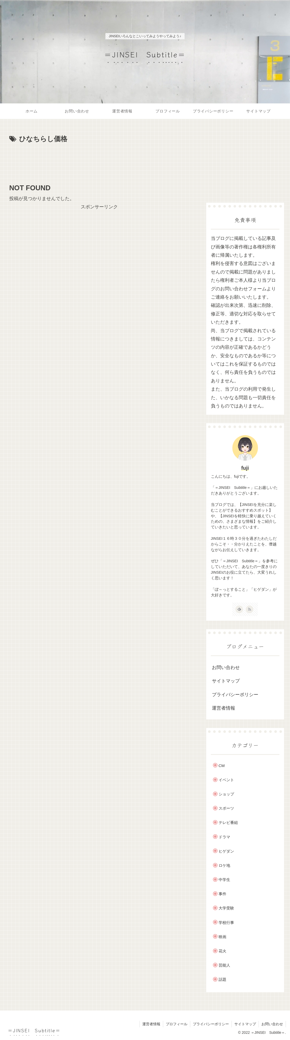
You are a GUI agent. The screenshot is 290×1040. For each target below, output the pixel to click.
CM (222, 765)
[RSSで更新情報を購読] (249, 609)
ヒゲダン (226, 851)
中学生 (224, 879)
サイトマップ (226, 681)
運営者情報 (223, 708)
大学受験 (226, 908)
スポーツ (226, 808)
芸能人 (224, 965)
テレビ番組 (228, 822)
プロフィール (176, 1024)
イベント (226, 780)
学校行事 (226, 922)
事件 (222, 894)
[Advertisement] (99, 160)
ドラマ (224, 837)
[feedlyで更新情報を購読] (239, 609)
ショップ (226, 794)
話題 (222, 979)
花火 (222, 951)
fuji (245, 468)
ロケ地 (224, 865)
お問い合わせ (226, 667)
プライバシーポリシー (235, 694)
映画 (222, 937)
